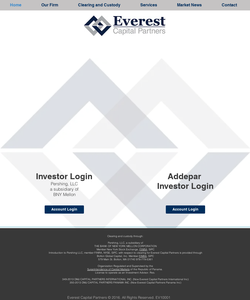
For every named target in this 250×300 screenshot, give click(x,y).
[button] (49, 5)
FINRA (143, 249)
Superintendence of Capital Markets (108, 269)
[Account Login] (64, 209)
